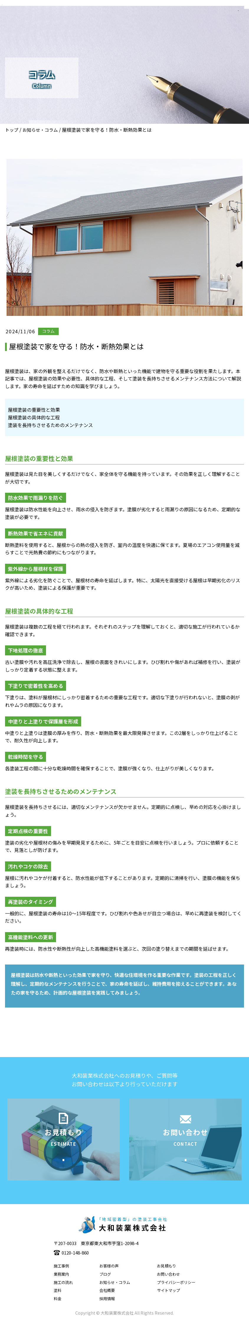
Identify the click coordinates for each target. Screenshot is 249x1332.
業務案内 (61, 1283)
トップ (11, 130)
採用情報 (107, 1307)
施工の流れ (63, 1291)
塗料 (57, 1299)
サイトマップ (168, 1299)
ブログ (105, 1283)
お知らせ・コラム (40, 130)
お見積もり (166, 1275)
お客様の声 (109, 1275)
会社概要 (107, 1299)
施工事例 (61, 1275)
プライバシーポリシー (176, 1291)
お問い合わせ (168, 1283)
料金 (57, 1307)
